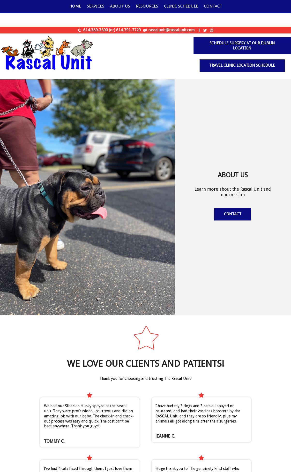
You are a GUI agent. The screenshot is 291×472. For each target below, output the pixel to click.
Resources (147, 6)
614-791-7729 (128, 30)
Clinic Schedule (181, 6)
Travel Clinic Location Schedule (242, 65)
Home (75, 6)
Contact (213, 6)
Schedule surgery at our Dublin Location (242, 45)
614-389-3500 (95, 30)
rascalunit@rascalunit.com (171, 30)
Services (95, 6)
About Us (120, 6)
